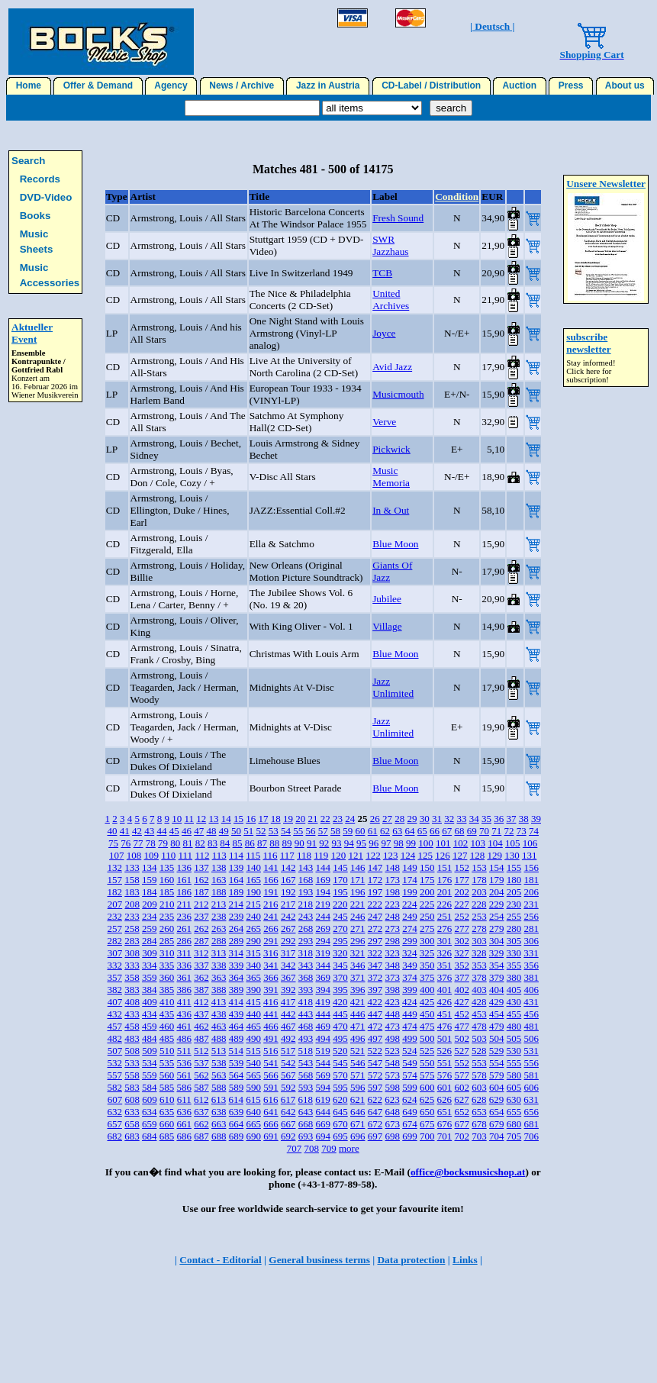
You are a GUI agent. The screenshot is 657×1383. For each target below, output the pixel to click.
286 (184, 940)
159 (149, 879)
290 (253, 940)
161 (184, 879)
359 (149, 977)
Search (28, 160)
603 (479, 1087)
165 (253, 879)
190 (253, 892)
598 (392, 1087)
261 (184, 928)
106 (530, 843)
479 (496, 1026)
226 (444, 904)
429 (496, 1001)
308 (132, 953)
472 (375, 1026)
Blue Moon (395, 544)
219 (322, 904)
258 (132, 928)
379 (496, 977)
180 (514, 879)
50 (236, 831)
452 (461, 1014)
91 (312, 843)
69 (472, 831)
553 (479, 1063)
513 (219, 1050)
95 (361, 843)
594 (322, 1087)
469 (322, 1026)
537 (201, 1063)
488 (219, 1038)
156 (531, 867)
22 (325, 818)
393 (306, 989)
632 (114, 1111)
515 (253, 1050)
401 (444, 989)
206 (531, 892)
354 (496, 965)
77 (138, 843)
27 (387, 818)
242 (288, 916)
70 (484, 831)
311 (184, 953)
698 (392, 1136)
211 (184, 904)
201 (444, 892)
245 (340, 916)
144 (322, 867)
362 (201, 977)
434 (149, 1014)
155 (514, 867)
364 (236, 977)
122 (373, 855)
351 (444, 965)
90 (299, 843)
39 (536, 818)
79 (163, 843)
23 (338, 818)
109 (151, 855)
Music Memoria (391, 476)
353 (479, 965)
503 (479, 1038)
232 (114, 916)
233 (132, 916)
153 (479, 867)
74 (534, 831)
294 (322, 940)
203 (479, 892)
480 (514, 1026)
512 (201, 1050)
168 (306, 879)
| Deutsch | (492, 26)
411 (184, 1001)
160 (167, 879)
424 (409, 1001)
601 (444, 1087)
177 (461, 879)
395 (340, 989)
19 (288, 818)
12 (201, 818)
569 (322, 1075)
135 (167, 867)
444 (322, 1014)
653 (479, 1111)
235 (167, 916)
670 (340, 1124)
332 (114, 965)
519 (322, 1050)
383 (132, 989)
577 (461, 1075)
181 (531, 879)
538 (219, 1063)
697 (375, 1136)
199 (409, 892)
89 (287, 843)
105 (512, 843)
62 (385, 831)
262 (201, 928)
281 (531, 928)
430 (513, 1001)
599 (409, 1087)
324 (409, 953)
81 (188, 843)
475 (427, 1026)
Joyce (383, 333)
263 (219, 928)
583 (132, 1087)
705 (514, 1136)
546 (358, 1063)
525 (427, 1050)
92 (324, 843)
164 (236, 879)
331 (531, 953)
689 (236, 1136)
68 (459, 831)
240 (253, 916)
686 (184, 1136)
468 (306, 1026)
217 (288, 904)
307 (115, 953)
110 (168, 855)
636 (184, 1111)
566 (271, 1075)
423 (392, 1001)
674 (409, 1124)
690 (253, 1136)
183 (132, 892)
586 (184, 1087)
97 (386, 843)
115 (253, 855)
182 (114, 892)
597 (375, 1087)
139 (236, 867)
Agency (171, 85)
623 (392, 1099)
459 (149, 1026)
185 (167, 892)
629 (496, 1099)
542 (288, 1063)
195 (340, 892)
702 (461, 1136)
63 (397, 831)
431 (531, 1001)
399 (409, 989)
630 (513, 1099)
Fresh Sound (398, 218)
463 (219, 1026)
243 (306, 916)
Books (35, 215)
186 (184, 892)
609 (149, 1099)
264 (236, 928)
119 (321, 855)
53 (274, 831)
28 (399, 818)
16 (251, 818)
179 (496, 879)
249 (409, 916)
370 (340, 977)
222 (374, 904)
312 (201, 953)
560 (167, 1075)
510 (167, 1050)
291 (271, 940)
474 (409, 1026)
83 (212, 843)
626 (444, 1099)
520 (340, 1050)
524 (409, 1050)
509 (149, 1050)
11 (189, 818)
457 (114, 1026)
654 (496, 1111)
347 (375, 965)
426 (444, 1001)
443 (306, 1014)
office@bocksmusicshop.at (468, 1172)
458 (132, 1026)
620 (340, 1099)
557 (114, 1075)
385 (167, 989)
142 (288, 867)
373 (392, 977)
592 (288, 1087)
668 (306, 1124)
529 (496, 1050)
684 (149, 1136)
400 (427, 989)
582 (114, 1087)
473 (392, 1026)
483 (132, 1038)
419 (322, 1001)
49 (224, 831)
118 (304, 855)
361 (184, 977)
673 (392, 1124)
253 (479, 916)
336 (184, 965)
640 (253, 1111)
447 (375, 1014)
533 (132, 1063)
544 (322, 1063)
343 (306, 965)
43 (149, 831)
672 (375, 1124)
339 (236, 965)
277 (461, 928)
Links (465, 1259)
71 (496, 831)
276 (444, 928)
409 (149, 1001)
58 (335, 831)
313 (219, 953)
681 (531, 1124)
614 (235, 1099)
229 (496, 904)
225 (427, 904)
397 (375, 989)
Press (570, 85)
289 (236, 940)
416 (271, 1001)
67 (447, 831)
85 (238, 843)
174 (409, 879)
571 (358, 1075)
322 (374, 953)
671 (358, 1124)
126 (442, 855)
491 (271, 1038)
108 (134, 855)
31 (437, 818)
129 (494, 855)
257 (114, 928)
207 (115, 904)
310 (167, 953)
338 (219, 965)
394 (322, 989)
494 (322, 1038)
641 (271, 1111)
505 (514, 1038)
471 (358, 1026)
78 (151, 843)
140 (253, 867)
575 (427, 1075)
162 (201, 879)
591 (271, 1087)
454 (496, 1014)
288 (219, 940)
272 (375, 928)
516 (271, 1050)
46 (187, 831)
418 (305, 1001)
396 (358, 989)
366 (271, 977)
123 (390, 855)
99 (411, 843)
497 (375, 1038)
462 (201, 1026)
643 (306, 1111)
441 (271, 1014)
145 (340, 867)
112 (202, 855)
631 (531, 1099)
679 (496, 1124)
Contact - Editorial (220, 1259)
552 (461, 1063)
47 (199, 831)
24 (350, 818)
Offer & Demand (98, 85)
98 (399, 843)
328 (479, 953)
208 (132, 904)
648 (392, 1111)
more (349, 1148)
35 (486, 818)
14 (226, 818)
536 (184, 1063)
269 (322, 928)
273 (392, 928)
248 (392, 916)
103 (478, 843)
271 (358, 928)
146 (358, 867)
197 (375, 892)
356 (531, 965)
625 (427, 1099)
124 (408, 855)
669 (322, 1124)
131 (529, 855)
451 (444, 1014)
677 (461, 1124)
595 (340, 1087)
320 (340, 953)
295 (340, 940)
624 (409, 1099)
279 (496, 928)
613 (219, 1099)
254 (496, 916)
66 (435, 831)
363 (219, 977)
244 (322, 916)
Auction (520, 85)
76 (125, 843)
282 (114, 940)
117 (287, 855)
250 (427, 916)
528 (479, 1050)
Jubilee (386, 598)
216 (271, 904)
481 (531, 1026)
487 (201, 1038)
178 (479, 879)
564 (236, 1075)
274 (409, 928)
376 (444, 977)
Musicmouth (398, 394)
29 (412, 818)
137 (201, 867)
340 (253, 965)
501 (444, 1038)
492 (288, 1038)
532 (114, 1063)
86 (250, 843)
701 (444, 1136)
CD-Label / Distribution (431, 85)
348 (392, 965)
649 (409, 1111)
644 (322, 1111)
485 (167, 1038)
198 (392, 892)
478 (479, 1026)
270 (340, 928)
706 (531, 1136)
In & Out (390, 510)
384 (149, 989)
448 (392, 1014)
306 (531, 940)
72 (509, 831)
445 (340, 1014)
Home (29, 85)
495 (340, 1038)
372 (375, 977)
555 (514, 1063)
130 (512, 855)
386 (184, 989)
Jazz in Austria (328, 85)
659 (149, 1124)
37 (511, 818)
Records (40, 179)
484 (149, 1038)
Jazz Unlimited (393, 687)
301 (444, 940)
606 (531, 1087)
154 (496, 867)
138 (219, 867)
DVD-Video (46, 197)
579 (496, 1075)
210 (167, 904)
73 (522, 831)
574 (409, 1075)
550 (427, 1063)
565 (253, 1075)
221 (358, 904)
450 (427, 1014)
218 (305, 904)
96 (373, 843)
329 (496, 953)
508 (132, 1050)
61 (373, 831)
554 (496, 1063)
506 (531, 1038)
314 (235, 953)
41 (125, 831)
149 (409, 867)
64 (409, 831)
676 (444, 1124)
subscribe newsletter (588, 343)
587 (201, 1087)
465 (253, 1026)
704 (496, 1136)
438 (219, 1014)
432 (114, 1014)
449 (409, 1014)
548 (392, 1063)
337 (201, 965)
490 (253, 1038)
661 (184, 1124)
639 (236, 1111)
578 (479, 1075)
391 (271, 989)
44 (161, 831)
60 (360, 831)
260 (167, 928)
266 (271, 928)
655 (514, 1111)
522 (374, 1050)
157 (114, 879)
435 (167, 1014)
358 (132, 977)
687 (201, 1136)
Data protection (411, 1259)
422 (374, 1001)
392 (288, 989)
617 (288, 1099)
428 (479, 1001)
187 (201, 892)
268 (306, 928)
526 (444, 1050)
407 (115, 1001)
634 (149, 1111)
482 (114, 1038)
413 (219, 1001)
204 (496, 892)
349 (409, 965)
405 (514, 989)
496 (358, 1038)
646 (358, 1111)
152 (461, 867)
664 (236, 1124)
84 (225, 843)
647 (375, 1111)
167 (288, 879)
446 (358, 1014)
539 (236, 1063)
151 (444, 867)
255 (514, 916)
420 (340, 1001)
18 (276, 818)
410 (167, 1001)
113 (219, 855)
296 (358, 940)
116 (270, 855)
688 (219, 1136)
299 (409, 940)
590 (253, 1087)
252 (461, 916)
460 (167, 1026)
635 (167, 1111)
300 (427, 940)
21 (312, 818)
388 (219, 989)
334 (149, 965)
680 (514, 1124)
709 (329, 1148)
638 (219, 1111)
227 (461, 904)
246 (358, 916)
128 (477, 855)
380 (514, 977)
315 (253, 953)
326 (444, 953)
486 (184, 1038)
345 (340, 965)
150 (427, 867)
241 (271, 916)
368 (306, 977)
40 (112, 831)
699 (409, 1136)
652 (461, 1111)
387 (201, 989)
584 (149, 1087)
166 (271, 879)
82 (200, 843)
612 (201, 1099)
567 (288, 1075)
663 (219, 1124)
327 (461, 953)
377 (461, 977)
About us (625, 85)
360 (167, 977)
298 (392, 940)
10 (177, 818)
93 (337, 843)
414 (235, 1001)
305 (514, 940)
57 (323, 831)
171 (358, 879)
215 (253, 904)
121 (355, 855)
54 (286, 831)
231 (531, 904)
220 (340, 904)
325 (427, 953)
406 (531, 989)
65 (422, 831)
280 (514, 928)
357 (114, 977)
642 (288, 1111)
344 (322, 965)
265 (253, 928)
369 (322, 977)
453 (479, 1014)
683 (132, 1136)
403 (479, 989)
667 (288, 1124)
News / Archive (242, 85)
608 (132, 1099)
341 (271, 965)
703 (479, 1136)
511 (184, 1050)
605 (514, 1087)
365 (253, 977)
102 (461, 843)
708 (311, 1148)
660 (167, 1124)
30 (425, 818)
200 (427, 892)
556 (531, 1063)
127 (460, 855)
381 (531, 977)
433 (132, 1014)
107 (116, 855)
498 (392, 1038)
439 (236, 1014)
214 (235, 904)
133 (132, 867)
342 (288, 965)
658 (132, 1124)
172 (375, 879)
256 (531, 916)
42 (137, 831)
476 (444, 1026)
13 (213, 818)
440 (253, 1014)
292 (288, 940)
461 (184, 1026)
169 (322, 879)
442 (288, 1014)
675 (427, 1124)
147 (375, 867)
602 (461, 1087)
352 (461, 965)
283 (132, 940)
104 (495, 843)
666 (271, 1124)
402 (461, 989)
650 (427, 1111)
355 (514, 965)
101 (443, 843)
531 (531, 1050)
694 (322, 1136)
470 (340, 1026)
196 (358, 892)
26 (375, 818)
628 (479, 1099)
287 (201, 940)
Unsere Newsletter (606, 183)
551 (444, 1063)
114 (236, 855)
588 (219, 1087)
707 (294, 1148)
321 (358, 953)
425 (427, 1001)
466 (271, 1026)
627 (461, 1099)
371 (358, 977)
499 (409, 1038)
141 (271, 867)
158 (132, 879)
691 (271, 1136)
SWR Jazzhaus (390, 245)
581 (531, 1075)
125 (425, 855)
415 (253, 1001)
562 (201, 1075)
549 (409, 1063)
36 (499, 818)
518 (305, 1050)
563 (219, 1075)
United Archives (390, 299)
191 (271, 892)
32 (449, 818)
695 (340, 1136)
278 (479, 928)
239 (236, 916)
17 (263, 818)
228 (479, 904)
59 (348, 831)
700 (427, 1136)
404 (496, 989)
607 (115, 1099)
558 (132, 1075)
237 (201, 916)
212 (201, 904)
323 (392, 953)
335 (167, 965)
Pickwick (391, 449)
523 (392, 1050)
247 (375, 916)
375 (427, 977)
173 (392, 879)
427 (461, 1001)
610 (167, 1099)
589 (236, 1087)
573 (392, 1075)
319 (322, 953)
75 (113, 843)
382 (114, 989)
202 (461, 892)
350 (427, 965)
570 (340, 1075)
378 (479, 977)
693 (306, 1136)
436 (184, 1014)
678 (479, 1124)
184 (149, 892)
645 (340, 1111)
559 (149, 1075)
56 (310, 831)
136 (184, 867)
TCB (382, 273)
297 (375, 940)
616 (271, 1099)
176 (444, 879)
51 (248, 831)
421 (358, 1001)
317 (288, 953)
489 (236, 1038)
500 (427, 1038)
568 (306, 1075)
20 (300, 818)
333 (132, 965)
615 (253, 1099)
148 (392, 867)
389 (236, 989)
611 (184, 1099)
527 (461, 1050)
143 (306, 867)
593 (306, 1087)
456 (531, 1014)
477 (461, 1026)
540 (253, 1063)
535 (167, 1063)
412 (201, 1001)
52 (261, 831)
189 (236, 892)
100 (425, 843)
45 (174, 831)
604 (496, 1087)
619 (322, 1099)
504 (496, 1038)
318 (305, 953)
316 (271, 953)
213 (219, 904)
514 (235, 1050)
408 (132, 1001)
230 (513, 904)
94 (349, 843)
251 (444, 916)
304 (496, 940)
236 (184, 916)
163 (219, 879)
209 (149, 904)
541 (271, 1063)
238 (219, 916)
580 (514, 1075)
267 (288, 928)
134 (149, 867)
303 (479, 940)
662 (201, 1124)
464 (236, 1026)
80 (175, 843)
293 (306, 940)
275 (427, 928)
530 (513, 1050)
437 (201, 1014)
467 (288, 1026)
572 (375, 1075)
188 (219, 892)
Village (386, 626)
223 (392, 904)
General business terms (319, 1259)
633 (132, 1111)
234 (149, 916)
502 (461, 1038)
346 (358, 965)
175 (427, 879)
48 (211, 831)
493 (306, 1038)
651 (444, 1111)
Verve (384, 421)
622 (374, 1099)
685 (167, 1136)
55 (298, 831)
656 (531, 1111)
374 (409, 977)
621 (358, 1099)
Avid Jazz (392, 366)
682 (114, 1136)
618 (305, 1099)
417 (288, 1001)
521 (358, 1050)
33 (461, 818)
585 (167, 1087)
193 (306, 892)
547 (375, 1063)
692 (288, 1136)
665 (253, 1124)
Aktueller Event (32, 333)
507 (115, 1050)
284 (149, 940)
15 (238, 818)
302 (461, 940)
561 (184, 1075)
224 (409, 904)
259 (149, 928)
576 (444, 1075)
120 (338, 855)
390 (253, 989)
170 (340, 879)
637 (201, 1111)
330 (513, 953)
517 (288, 1050)
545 (340, 1063)
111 (186, 855)
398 (392, 989)
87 (262, 843)
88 (274, 843)
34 (474, 818)
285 (167, 940)
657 (114, 1124)
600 (427, 1087)
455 (514, 1014)
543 (306, 1063)
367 (288, 977)
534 (149, 1063)
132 (114, 867)
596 (358, 1087)
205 (514, 892)
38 (524, 818)
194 (322, 892)
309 (149, 953)
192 (288, 892)
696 (358, 1136)
